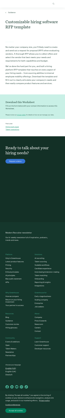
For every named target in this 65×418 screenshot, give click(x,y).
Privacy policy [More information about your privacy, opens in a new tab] (44, 401)
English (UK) (10, 371)
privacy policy (21, 115)
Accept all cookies (16, 411)
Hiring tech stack (12, 127)
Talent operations (12, 129)
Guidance (10, 12)
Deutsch (8, 375)
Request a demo (15, 162)
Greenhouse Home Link (6, 4)
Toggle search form (53, 4)
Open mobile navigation (58, 4)
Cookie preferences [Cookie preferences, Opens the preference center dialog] (12, 405)
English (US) (10, 368)
